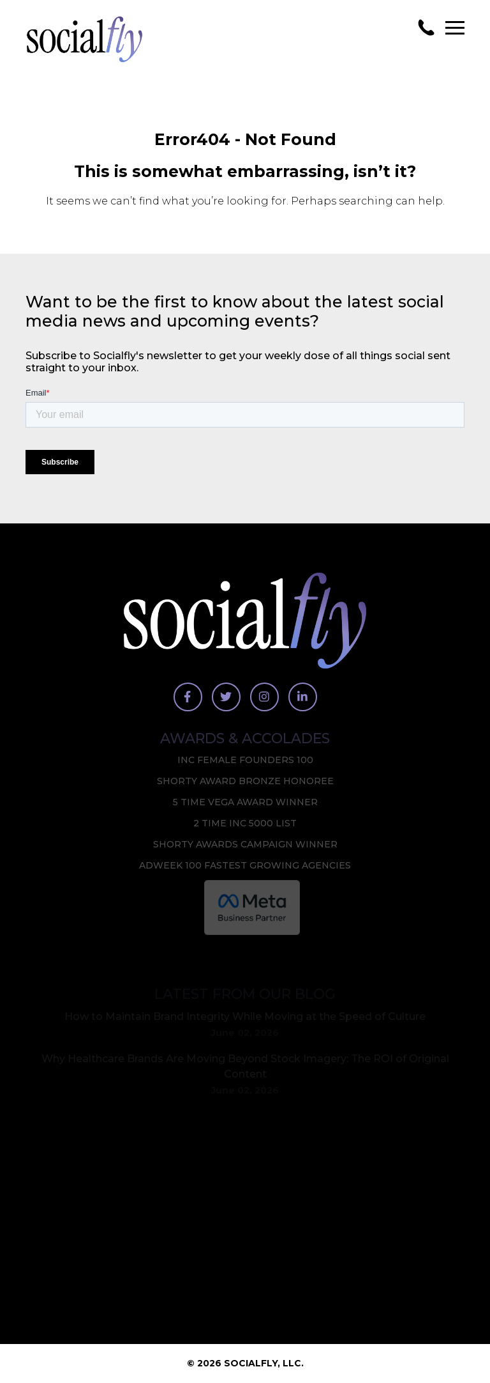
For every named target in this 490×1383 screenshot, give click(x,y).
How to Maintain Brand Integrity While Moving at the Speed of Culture (245, 1016)
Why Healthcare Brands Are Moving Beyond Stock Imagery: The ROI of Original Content (245, 1066)
